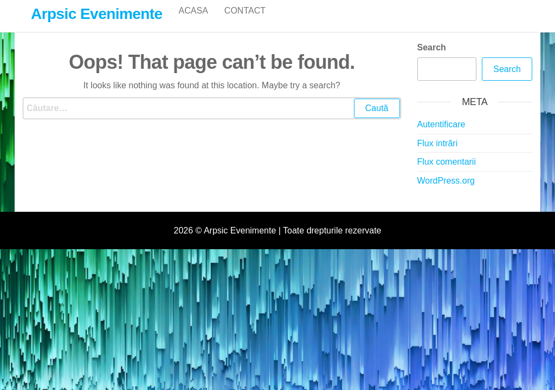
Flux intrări (437, 154)
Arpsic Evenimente (97, 13)
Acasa (193, 21)
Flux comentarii (446, 173)
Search (431, 58)
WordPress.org (446, 192)
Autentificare (441, 135)
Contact (245, 21)
